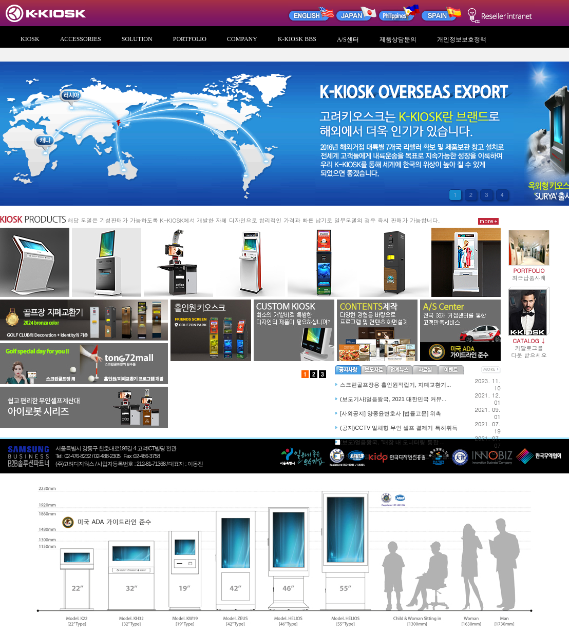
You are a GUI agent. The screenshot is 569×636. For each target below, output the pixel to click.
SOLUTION (137, 39)
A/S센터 (348, 39)
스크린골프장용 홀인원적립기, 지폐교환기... (395, 385)
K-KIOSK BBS (297, 39)
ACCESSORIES (80, 39)
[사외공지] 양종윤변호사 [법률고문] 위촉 (390, 413)
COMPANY (242, 39)
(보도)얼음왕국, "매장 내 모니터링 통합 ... (392, 442)
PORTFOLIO (189, 39)
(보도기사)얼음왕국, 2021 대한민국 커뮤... (393, 399)
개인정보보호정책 (461, 39)
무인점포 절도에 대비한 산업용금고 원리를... (396, 456)
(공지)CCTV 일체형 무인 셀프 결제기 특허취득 (399, 428)
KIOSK (30, 39)
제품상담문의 (398, 39)
